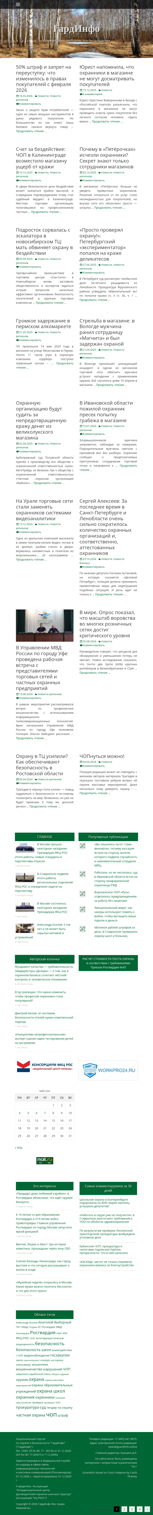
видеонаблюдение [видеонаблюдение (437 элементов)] (36, 1355)
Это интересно (44, 1186)
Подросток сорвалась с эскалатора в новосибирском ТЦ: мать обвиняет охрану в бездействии (44, 241)
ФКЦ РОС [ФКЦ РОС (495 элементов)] (22, 1338)
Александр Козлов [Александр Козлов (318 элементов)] (27, 1322)
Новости (43, 96)
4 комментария (92, 94)
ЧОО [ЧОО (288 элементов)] (32, 1338)
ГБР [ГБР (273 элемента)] (18, 1326)
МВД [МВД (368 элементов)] (59, 1327)
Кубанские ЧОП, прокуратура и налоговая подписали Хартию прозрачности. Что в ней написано (104, 1249)
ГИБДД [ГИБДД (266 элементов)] (24, 1326)
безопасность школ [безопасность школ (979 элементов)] (33, 1349)
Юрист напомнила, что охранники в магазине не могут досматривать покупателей (107, 75)
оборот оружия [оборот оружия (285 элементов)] (60, 1374)
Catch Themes (132, 1474)
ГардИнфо (76, 28)
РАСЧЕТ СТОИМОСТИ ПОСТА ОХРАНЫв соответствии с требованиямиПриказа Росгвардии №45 (108, 963)
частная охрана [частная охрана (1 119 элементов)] (30, 1415)
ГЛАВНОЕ (44, 837)
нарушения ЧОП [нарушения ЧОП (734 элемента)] (56, 1369)
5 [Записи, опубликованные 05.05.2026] (28, 1113)
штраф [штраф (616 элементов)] (63, 1415)
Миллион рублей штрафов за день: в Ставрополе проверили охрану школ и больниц (115, 931)
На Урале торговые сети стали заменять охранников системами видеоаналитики (44, 509)
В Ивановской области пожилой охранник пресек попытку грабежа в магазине (106, 411)
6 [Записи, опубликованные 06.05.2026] (36, 1113)
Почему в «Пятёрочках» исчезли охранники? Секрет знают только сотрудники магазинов (107, 158)
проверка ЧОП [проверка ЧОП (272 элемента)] (52, 1402)
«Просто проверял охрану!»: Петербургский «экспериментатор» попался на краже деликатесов (103, 244)
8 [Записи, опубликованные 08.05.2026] (53, 1113)
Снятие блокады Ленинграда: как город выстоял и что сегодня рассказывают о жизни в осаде (43, 1265)
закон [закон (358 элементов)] (19, 1360)
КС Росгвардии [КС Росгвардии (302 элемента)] (46, 1326)
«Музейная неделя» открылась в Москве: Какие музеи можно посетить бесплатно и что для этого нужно (44, 1286)
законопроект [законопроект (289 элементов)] (32, 1360)
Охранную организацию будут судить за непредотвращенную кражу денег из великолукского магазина (41, 420)
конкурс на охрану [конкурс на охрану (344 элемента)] (51, 1360)
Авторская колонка (45, 959)
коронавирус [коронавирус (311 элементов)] (23, 1364)
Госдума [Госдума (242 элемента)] (33, 1327)
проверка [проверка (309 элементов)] (37, 1402)
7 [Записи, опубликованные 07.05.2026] (45, 1113)
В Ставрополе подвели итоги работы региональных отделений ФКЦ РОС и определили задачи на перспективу (44, 882)
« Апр (18, 1147)
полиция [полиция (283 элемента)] (60, 1397)
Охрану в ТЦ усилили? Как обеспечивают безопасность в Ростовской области (42, 765)
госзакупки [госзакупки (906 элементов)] (60, 1355)
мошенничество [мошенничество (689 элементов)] (29, 1369)
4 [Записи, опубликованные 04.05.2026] (19, 1113)
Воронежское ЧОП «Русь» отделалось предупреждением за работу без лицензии (115, 896)
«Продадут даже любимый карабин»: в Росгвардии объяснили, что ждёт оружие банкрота (44, 1198)
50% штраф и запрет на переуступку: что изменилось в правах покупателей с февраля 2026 (43, 78)
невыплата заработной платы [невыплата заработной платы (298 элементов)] (33, 1374)
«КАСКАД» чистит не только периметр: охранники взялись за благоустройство (107, 1263)
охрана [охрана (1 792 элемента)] (36, 1379)
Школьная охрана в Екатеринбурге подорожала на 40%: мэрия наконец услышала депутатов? (104, 1203)
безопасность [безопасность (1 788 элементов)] (49, 1343)
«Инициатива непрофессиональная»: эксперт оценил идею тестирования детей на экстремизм (44, 1038)
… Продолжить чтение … (106, 121)
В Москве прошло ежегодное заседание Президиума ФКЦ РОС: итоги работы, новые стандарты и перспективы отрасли (41, 852)
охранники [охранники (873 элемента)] (44, 1397)
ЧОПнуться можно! (102, 756)
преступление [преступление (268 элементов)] (23, 1402)
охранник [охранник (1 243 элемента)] (25, 1397)
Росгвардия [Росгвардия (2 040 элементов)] (43, 1332)
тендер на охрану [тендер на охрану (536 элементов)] (59, 1407)
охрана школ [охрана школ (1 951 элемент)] (51, 1391)
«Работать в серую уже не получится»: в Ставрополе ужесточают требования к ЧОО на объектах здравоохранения (107, 1218)
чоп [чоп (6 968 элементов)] (51, 1414)
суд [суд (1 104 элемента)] (43, 1407)
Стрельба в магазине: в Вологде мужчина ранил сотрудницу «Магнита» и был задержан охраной (107, 332)
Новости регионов (49, 694)
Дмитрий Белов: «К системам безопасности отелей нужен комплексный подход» (44, 1017)
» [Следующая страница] (147, 1509)
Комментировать (30, 104)
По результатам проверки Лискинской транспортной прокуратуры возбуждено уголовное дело (107, 1234)
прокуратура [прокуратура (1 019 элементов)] (27, 1407)
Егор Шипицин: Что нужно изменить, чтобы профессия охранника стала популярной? (40, 996)
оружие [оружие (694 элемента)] (22, 1379)
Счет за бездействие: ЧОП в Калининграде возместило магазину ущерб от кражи (41, 158)
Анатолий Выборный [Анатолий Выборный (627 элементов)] (54, 1322)
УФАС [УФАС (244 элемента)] (59, 1333)
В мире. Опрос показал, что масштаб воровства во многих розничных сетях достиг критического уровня (107, 624)
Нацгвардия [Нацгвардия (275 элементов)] (22, 1333)
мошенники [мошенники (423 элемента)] (40, 1364)
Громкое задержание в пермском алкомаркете (43, 323)
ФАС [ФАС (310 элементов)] (65, 1333)
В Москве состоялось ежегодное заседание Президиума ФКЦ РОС (52, 908)
